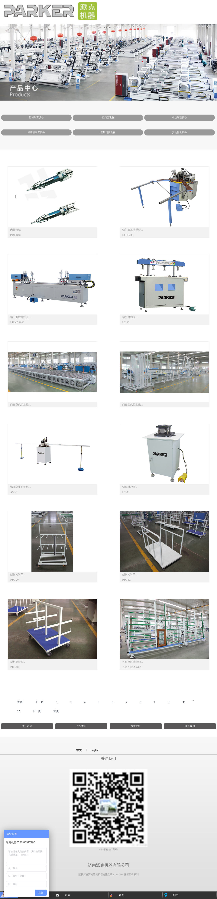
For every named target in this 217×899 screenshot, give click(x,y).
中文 (79, 750)
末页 (56, 711)
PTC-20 (14, 579)
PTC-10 (14, 667)
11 (184, 702)
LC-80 (125, 322)
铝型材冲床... (130, 317)
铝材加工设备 (36, 117)
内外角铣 (15, 229)
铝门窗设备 (108, 117)
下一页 (36, 711)
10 (168, 702)
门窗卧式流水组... (20, 404)
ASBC (13, 492)
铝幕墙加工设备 (36, 132)
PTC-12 (126, 579)
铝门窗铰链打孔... (20, 317)
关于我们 (27, 726)
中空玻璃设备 (179, 117)
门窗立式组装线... (132, 404)
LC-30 (125, 492)
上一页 (39, 702)
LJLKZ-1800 (17, 322)
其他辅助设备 (179, 132)
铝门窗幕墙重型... (132, 229)
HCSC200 (127, 235)
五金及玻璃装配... (132, 661)
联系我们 (190, 726)
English (95, 750)
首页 (20, 702)
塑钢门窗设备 (108, 132)
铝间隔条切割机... (20, 487)
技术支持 (136, 726)
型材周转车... (17, 574)
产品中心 (81, 726)
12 (18, 711)
